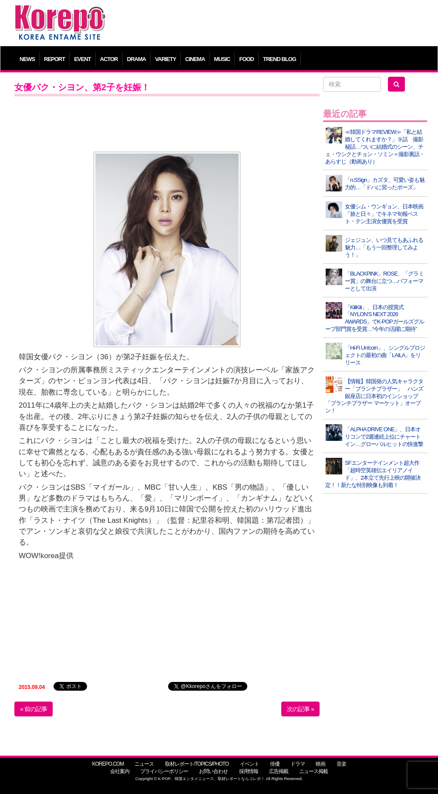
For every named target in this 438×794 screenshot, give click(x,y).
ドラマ (297, 764)
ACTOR (109, 59)
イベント (249, 764)
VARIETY (165, 59)
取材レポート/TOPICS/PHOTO (197, 764)
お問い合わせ (213, 771)
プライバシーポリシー (164, 771)
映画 (320, 764)
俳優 (275, 764)
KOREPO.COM (108, 764)
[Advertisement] (271, 24)
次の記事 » (300, 708)
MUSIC (222, 59)
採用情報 (248, 771)
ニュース (144, 764)
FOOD (246, 59)
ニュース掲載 (313, 771)
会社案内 (119, 771)
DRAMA (136, 59)
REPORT (54, 59)
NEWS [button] (27, 59)
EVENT (82, 59)
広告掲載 (278, 771)
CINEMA (195, 59)
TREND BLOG (279, 59)
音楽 (341, 764)
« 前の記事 (33, 708)
